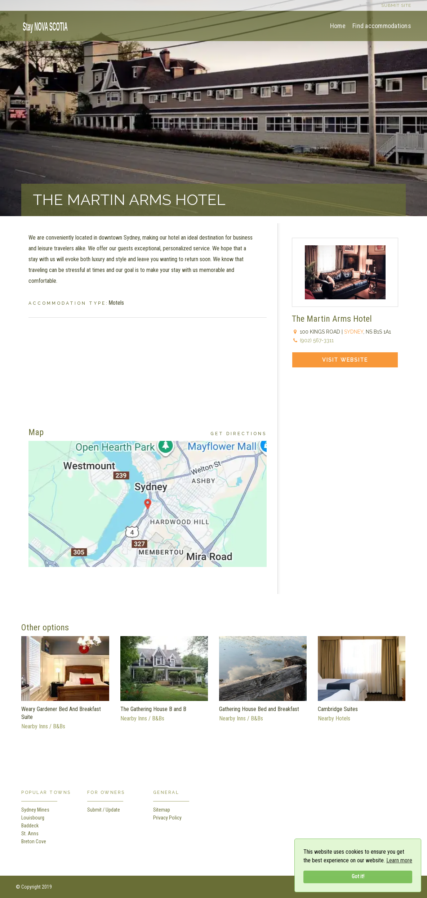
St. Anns (30, 833)
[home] (43, 25)
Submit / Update (103, 810)
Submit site (396, 5)
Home (338, 26)
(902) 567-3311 (317, 340)
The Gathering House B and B (153, 709)
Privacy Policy (167, 818)
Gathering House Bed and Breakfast (259, 709)
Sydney (353, 332)
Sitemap (161, 810)
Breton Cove (33, 841)
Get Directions (238, 433)
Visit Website (345, 360)
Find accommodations (381, 26)
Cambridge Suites (338, 709)
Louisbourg (32, 818)
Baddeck (30, 825)
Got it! (358, 877)
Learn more (399, 860)
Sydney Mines (35, 810)
